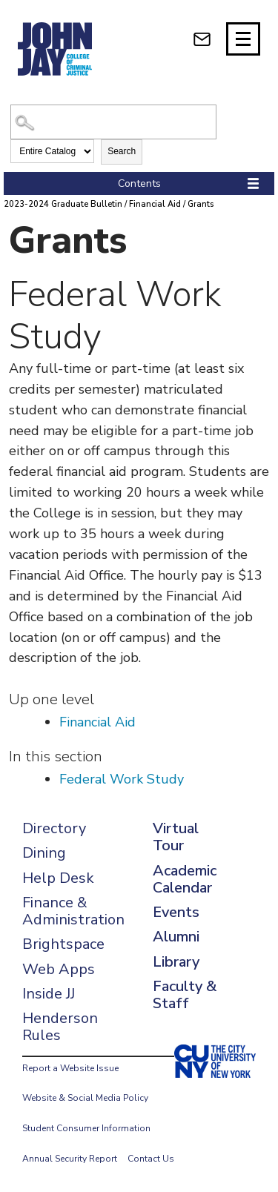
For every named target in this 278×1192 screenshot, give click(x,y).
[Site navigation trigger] (243, 39)
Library (176, 962)
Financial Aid (155, 204)
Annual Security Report (69, 1159)
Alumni (176, 937)
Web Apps (58, 969)
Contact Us (151, 1159)
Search (121, 151)
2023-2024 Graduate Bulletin (63, 204)
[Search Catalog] (113, 122)
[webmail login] (202, 39)
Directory (54, 828)
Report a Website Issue (70, 1068)
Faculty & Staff (184, 994)
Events (176, 912)
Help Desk (58, 878)
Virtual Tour (176, 836)
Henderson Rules (60, 1026)
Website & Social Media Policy (85, 1098)
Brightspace (63, 944)
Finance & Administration (73, 911)
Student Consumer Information (86, 1128)
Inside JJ (48, 994)
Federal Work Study (121, 779)
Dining (44, 853)
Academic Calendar (184, 879)
